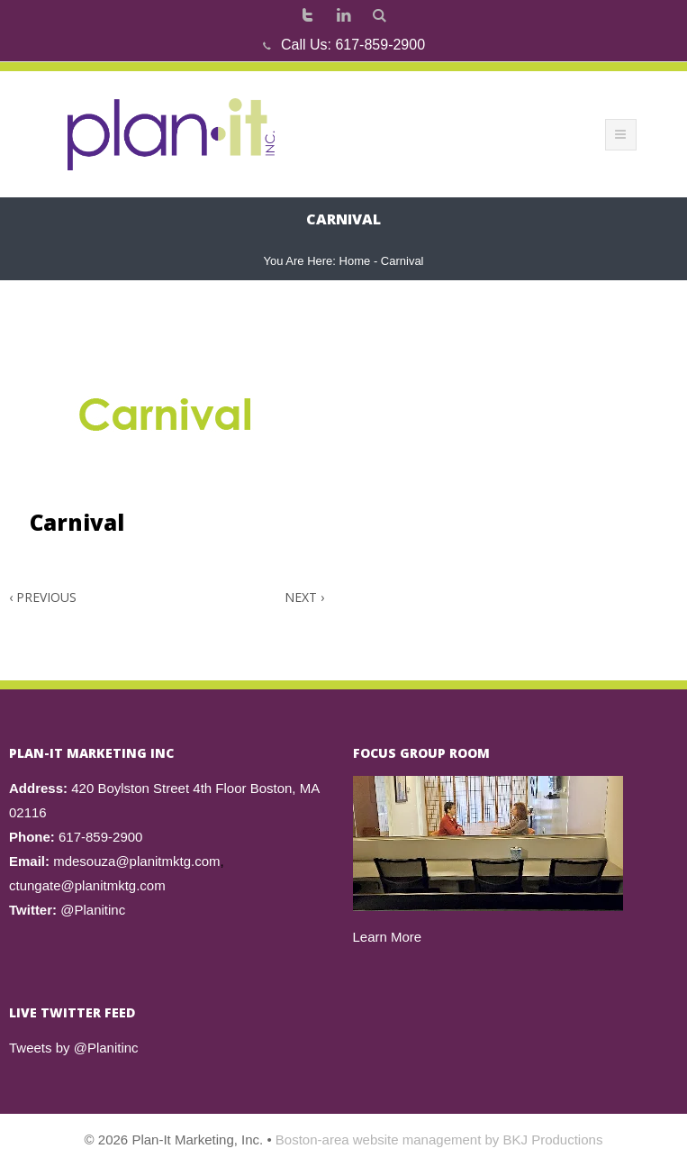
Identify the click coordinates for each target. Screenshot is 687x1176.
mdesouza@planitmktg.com (136, 861)
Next (304, 597)
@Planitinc (92, 909)
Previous (43, 597)
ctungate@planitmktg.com (87, 885)
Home (355, 261)
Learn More (387, 936)
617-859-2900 (380, 44)
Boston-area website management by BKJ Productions (439, 1139)
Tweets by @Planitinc (74, 1047)
